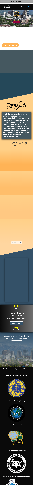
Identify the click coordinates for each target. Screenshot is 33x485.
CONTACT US (16, 242)
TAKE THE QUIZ (16, 323)
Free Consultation (10, 45)
